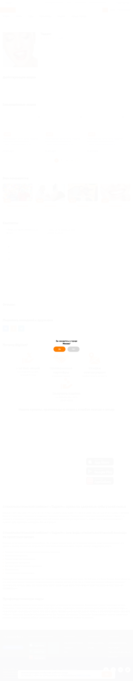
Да (59, 349)
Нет (73, 349)
